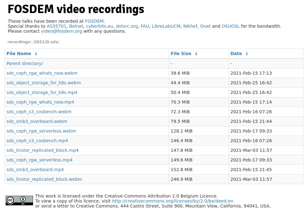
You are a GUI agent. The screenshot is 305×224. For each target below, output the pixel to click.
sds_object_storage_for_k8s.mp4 (42, 92)
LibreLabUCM (166, 26)
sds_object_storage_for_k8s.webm (44, 82)
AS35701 (56, 26)
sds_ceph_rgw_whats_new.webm (42, 73)
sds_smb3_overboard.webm (37, 121)
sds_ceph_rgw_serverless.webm (41, 130)
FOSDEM (94, 21)
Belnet (76, 26)
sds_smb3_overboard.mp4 (35, 169)
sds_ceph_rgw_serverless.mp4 (40, 159)
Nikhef (190, 26)
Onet (205, 26)
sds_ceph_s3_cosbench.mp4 (37, 140)
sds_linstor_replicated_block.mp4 (43, 150)
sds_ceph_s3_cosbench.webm (39, 111)
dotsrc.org (127, 26)
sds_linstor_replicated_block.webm (44, 179)
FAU (145, 26)
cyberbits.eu (99, 26)
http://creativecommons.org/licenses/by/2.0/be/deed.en (172, 200)
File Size (181, 53)
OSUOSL (231, 26)
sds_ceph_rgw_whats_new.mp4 (40, 102)
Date (236, 53)
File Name (19, 53)
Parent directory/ (25, 63)
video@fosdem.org (61, 31)
